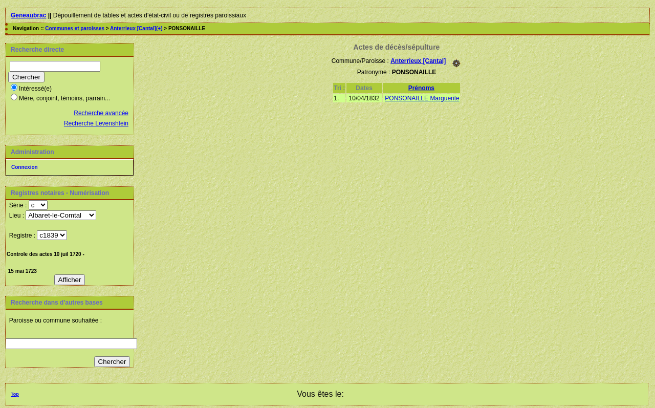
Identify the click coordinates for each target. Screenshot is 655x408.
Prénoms (421, 88)
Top (15, 394)
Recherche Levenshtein (96, 123)
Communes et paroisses (74, 28)
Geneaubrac (28, 15)
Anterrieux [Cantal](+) (136, 28)
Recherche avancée (101, 113)
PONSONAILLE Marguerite (422, 98)
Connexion (24, 167)
